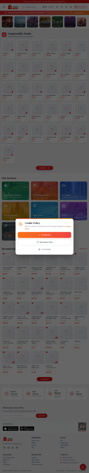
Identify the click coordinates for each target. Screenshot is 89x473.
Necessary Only (45, 242)
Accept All (44, 235)
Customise (44, 249)
